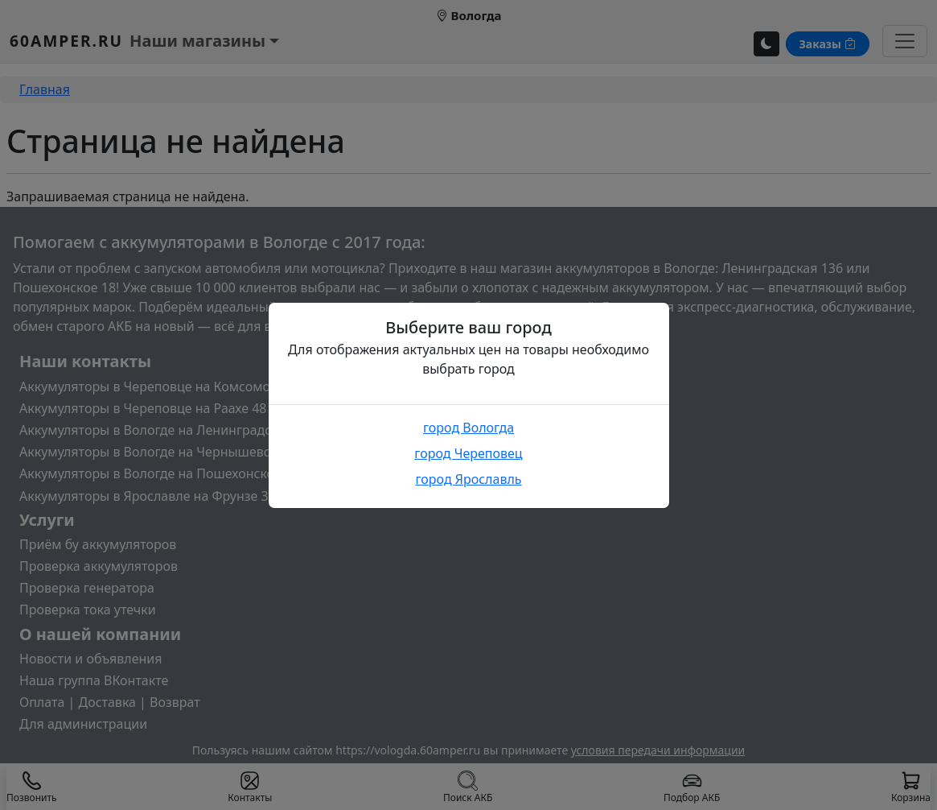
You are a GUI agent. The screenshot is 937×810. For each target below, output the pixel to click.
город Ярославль (468, 479)
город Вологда (468, 427)
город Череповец (468, 453)
